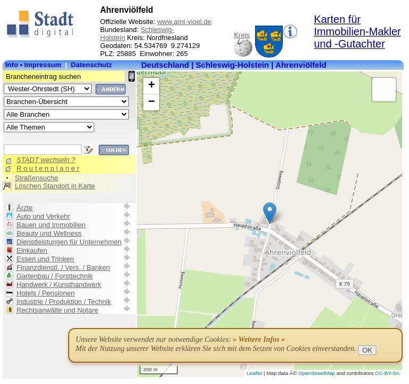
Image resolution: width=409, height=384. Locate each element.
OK (367, 350)
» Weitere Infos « (259, 339)
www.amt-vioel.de (184, 22)
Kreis (242, 35)
